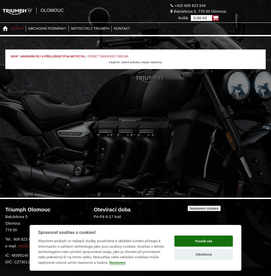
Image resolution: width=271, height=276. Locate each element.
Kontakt (122, 28)
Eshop (17, 28)
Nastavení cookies (204, 208)
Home (5, 28)
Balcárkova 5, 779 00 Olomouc (198, 11)
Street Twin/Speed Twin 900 (108, 56)
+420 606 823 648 (188, 5)
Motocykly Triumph (90, 28)
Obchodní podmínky (47, 28)
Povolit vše (203, 241)
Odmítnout (204, 254)
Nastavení (117, 262)
